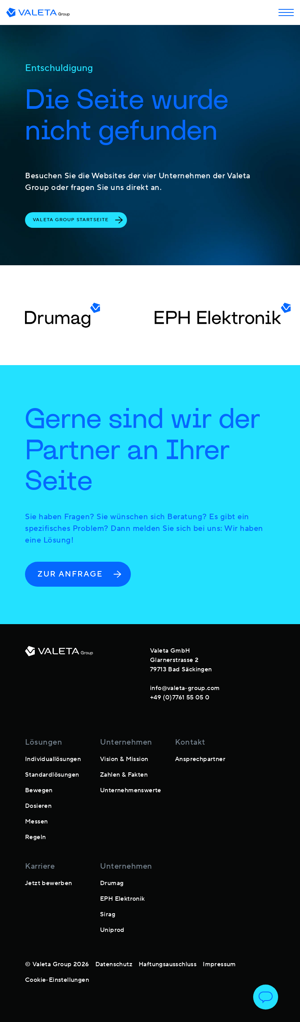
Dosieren (38, 806)
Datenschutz (113, 964)
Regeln (35, 837)
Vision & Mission (124, 759)
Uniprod (112, 930)
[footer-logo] (59, 672)
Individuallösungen (53, 759)
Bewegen (39, 790)
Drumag (111, 883)
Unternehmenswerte (130, 790)
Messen (36, 821)
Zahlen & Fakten (124, 775)
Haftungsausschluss (167, 964)
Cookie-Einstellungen (57, 980)
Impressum (219, 964)
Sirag (107, 914)
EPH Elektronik (122, 899)
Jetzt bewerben (48, 883)
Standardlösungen (52, 775)
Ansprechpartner (200, 759)
